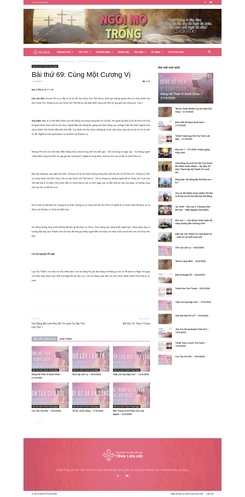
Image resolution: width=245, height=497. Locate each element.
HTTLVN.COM (176, 52)
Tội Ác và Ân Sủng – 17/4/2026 (87, 411)
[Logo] (43, 52)
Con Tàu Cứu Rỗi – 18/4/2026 (46, 411)
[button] (209, 52)
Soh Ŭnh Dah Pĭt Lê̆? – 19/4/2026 (191, 315)
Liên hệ (209, 493)
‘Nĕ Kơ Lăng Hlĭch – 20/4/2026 (190, 261)
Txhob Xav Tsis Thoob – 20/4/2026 (192, 288)
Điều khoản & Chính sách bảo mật (187, 493)
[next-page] (39, 421)
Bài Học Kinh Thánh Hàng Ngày (59, 61)
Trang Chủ (65, 52)
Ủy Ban (157, 52)
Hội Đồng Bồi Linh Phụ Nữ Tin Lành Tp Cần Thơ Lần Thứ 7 (58, 325)
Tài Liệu (140, 52)
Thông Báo (104, 52)
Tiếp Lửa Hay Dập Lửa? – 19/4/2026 (131, 374)
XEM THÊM (66, 339)
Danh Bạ (123, 52)
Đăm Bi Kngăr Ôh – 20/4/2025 (190, 275)
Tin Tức (84, 52)
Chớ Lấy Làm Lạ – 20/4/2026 (86, 374)
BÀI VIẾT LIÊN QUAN (44, 339)
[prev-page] (34, 421)
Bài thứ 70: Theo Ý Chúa (136, 323)
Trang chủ (36, 61)
